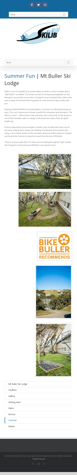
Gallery (11, 396)
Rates (11, 408)
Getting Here (14, 402)
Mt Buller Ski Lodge (17, 384)
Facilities (12, 390)
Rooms (11, 414)
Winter (11, 426)
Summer (13, 420)
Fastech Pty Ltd (38, 459)
